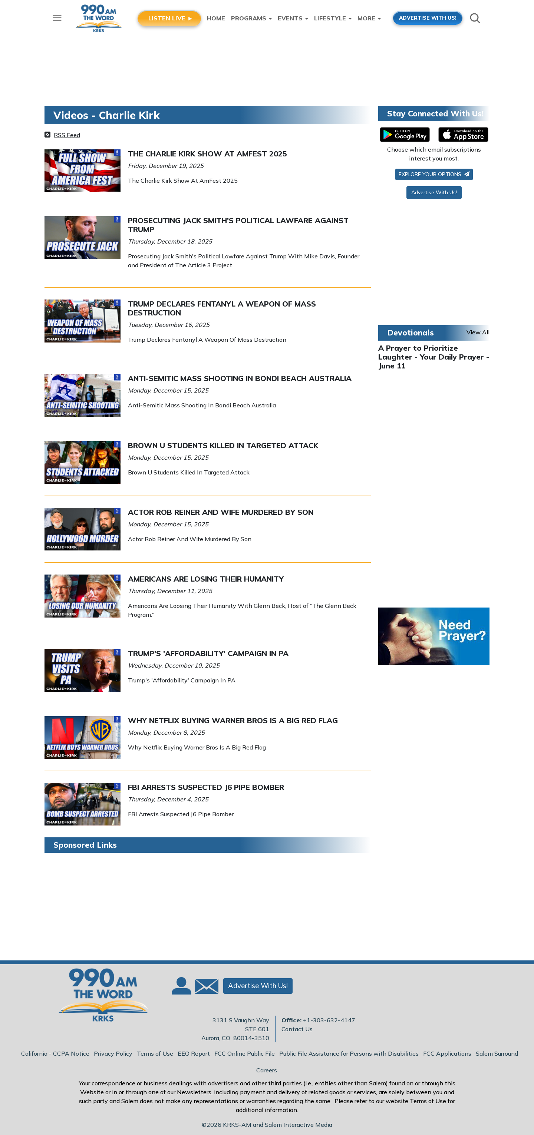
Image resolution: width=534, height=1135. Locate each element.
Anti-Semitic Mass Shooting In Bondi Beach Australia (240, 378)
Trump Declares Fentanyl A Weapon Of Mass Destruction (222, 308)
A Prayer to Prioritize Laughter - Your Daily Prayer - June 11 (433, 356)
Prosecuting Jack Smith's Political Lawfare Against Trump (238, 225)
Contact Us (297, 1029)
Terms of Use (155, 1053)
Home (216, 18)
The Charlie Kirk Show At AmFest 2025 (207, 153)
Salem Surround (497, 1053)
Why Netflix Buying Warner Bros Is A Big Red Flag (233, 720)
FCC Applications (447, 1053)
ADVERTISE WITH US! (427, 17)
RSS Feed (67, 135)
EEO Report (194, 1053)
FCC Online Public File (244, 1053)
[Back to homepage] (99, 997)
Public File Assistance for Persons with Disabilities (349, 1053)
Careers (266, 1070)
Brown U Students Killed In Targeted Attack (223, 445)
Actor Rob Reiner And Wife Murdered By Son (220, 512)
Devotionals (410, 332)
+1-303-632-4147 (329, 1020)
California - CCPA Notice (55, 1053)
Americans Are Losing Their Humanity (206, 578)
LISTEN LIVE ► (170, 18)
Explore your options (434, 174)
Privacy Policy (113, 1053)
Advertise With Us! (434, 192)
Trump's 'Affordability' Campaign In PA (208, 653)
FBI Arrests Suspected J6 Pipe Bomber (206, 787)
